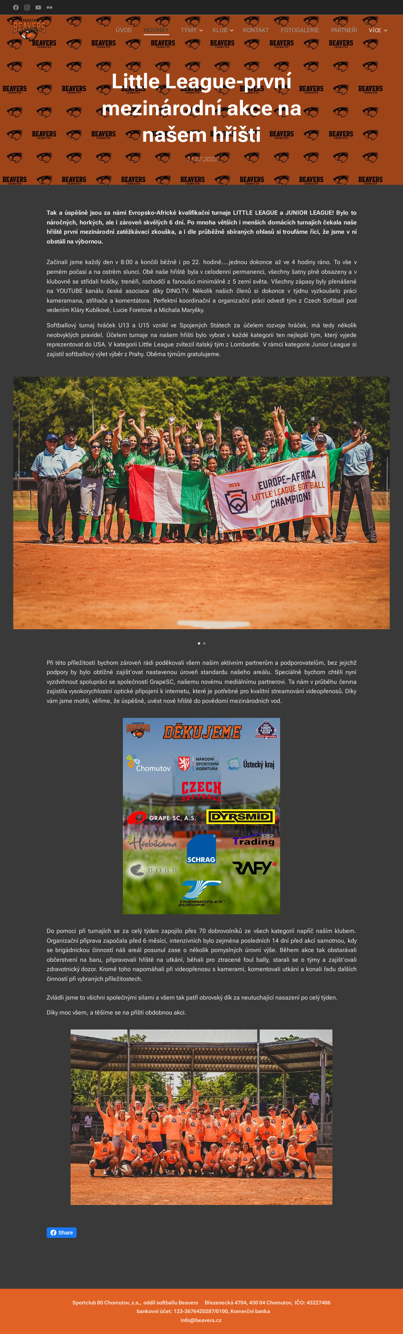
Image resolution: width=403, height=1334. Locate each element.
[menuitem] (132, 30)
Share (61, 1233)
